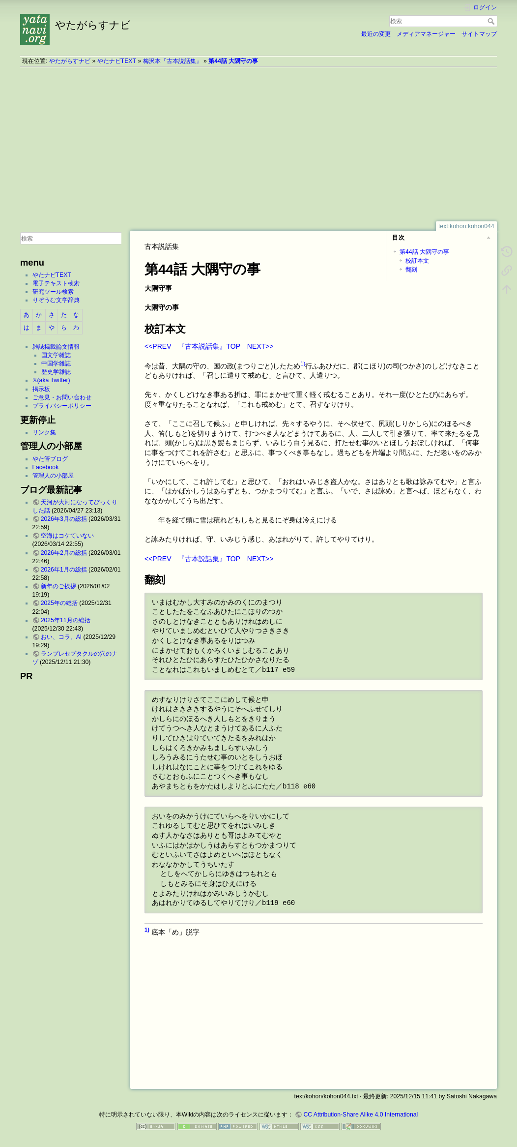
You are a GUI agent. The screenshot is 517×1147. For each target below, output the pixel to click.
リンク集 (44, 432)
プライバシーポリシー (61, 405)
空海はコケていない (67, 535)
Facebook (45, 467)
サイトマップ (479, 33)
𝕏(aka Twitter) (51, 380)
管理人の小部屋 (53, 475)
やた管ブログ (50, 458)
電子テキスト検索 (56, 283)
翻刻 (411, 269)
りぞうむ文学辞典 (56, 300)
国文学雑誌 (56, 355)
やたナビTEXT (116, 61)
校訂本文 (417, 260)
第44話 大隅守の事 (233, 61)
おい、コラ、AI (61, 637)
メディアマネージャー (426, 33)
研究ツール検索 (53, 291)
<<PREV (157, 346)
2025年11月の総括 (65, 620)
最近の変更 (376, 33)
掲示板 (41, 389)
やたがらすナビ (69, 61)
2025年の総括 (59, 603)
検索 (492, 21)
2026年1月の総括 (64, 569)
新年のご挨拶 (58, 586)
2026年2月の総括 (64, 552)
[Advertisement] (258, 144)
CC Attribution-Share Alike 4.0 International (360, 1114)
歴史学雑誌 (56, 371)
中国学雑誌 (56, 363)
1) (302, 363)
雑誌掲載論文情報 (56, 346)
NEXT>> (260, 346)
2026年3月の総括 (64, 518)
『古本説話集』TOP (209, 346)
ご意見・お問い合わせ (61, 397)
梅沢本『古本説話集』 (172, 61)
